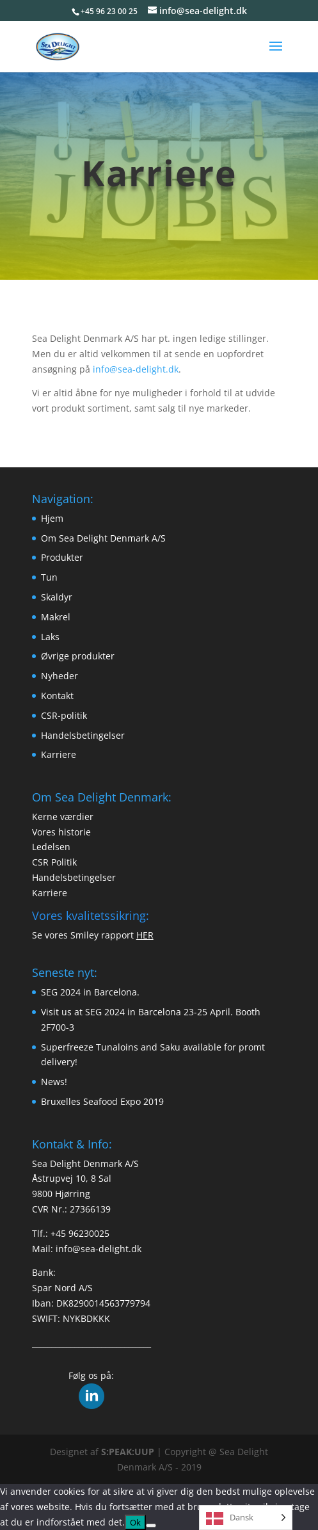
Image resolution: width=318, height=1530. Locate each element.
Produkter (62, 557)
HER (145, 935)
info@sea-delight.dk (136, 369)
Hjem (52, 518)
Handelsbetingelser (83, 735)
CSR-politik (64, 715)
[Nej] (151, 1525)
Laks (50, 637)
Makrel (55, 617)
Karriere (58, 754)
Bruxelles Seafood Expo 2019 (102, 1101)
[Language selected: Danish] (245, 1517)
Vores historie (61, 832)
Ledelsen (51, 847)
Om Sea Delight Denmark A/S (103, 538)
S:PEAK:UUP (127, 1451)
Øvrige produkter (78, 656)
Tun (49, 577)
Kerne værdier (62, 816)
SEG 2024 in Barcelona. (90, 992)
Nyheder (59, 676)
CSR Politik (54, 862)
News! (54, 1081)
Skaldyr (56, 597)
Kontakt (57, 695)
